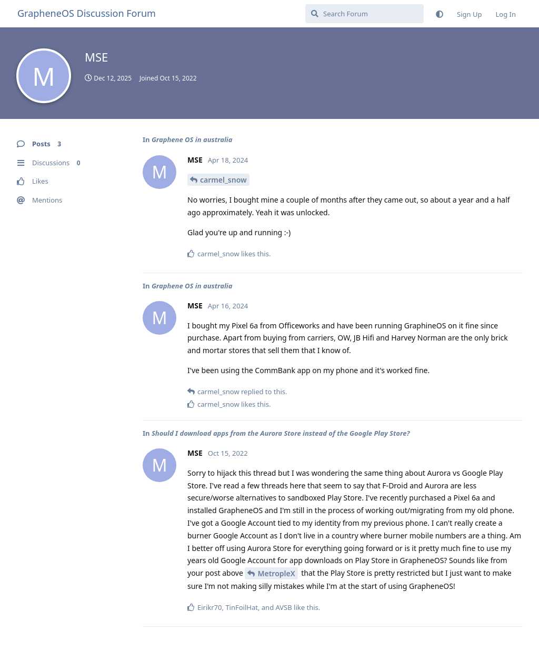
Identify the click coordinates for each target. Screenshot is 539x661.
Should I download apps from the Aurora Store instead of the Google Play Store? (281, 433)
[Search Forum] (364, 13)
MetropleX (276, 573)
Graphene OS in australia (192, 139)
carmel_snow (223, 180)
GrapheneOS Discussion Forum (86, 13)
